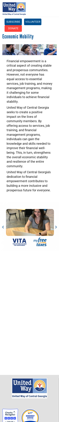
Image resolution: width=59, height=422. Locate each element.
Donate (13, 28)
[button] (6, 227)
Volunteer (32, 21)
